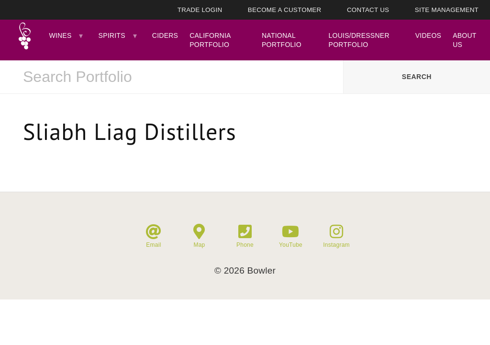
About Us (464, 40)
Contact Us (368, 9)
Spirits (112, 35)
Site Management (447, 9)
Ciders (165, 35)
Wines (60, 35)
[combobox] (171, 77)
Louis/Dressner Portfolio (359, 40)
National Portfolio (281, 40)
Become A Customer (285, 9)
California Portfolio (210, 40)
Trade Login (200, 9)
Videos (428, 35)
